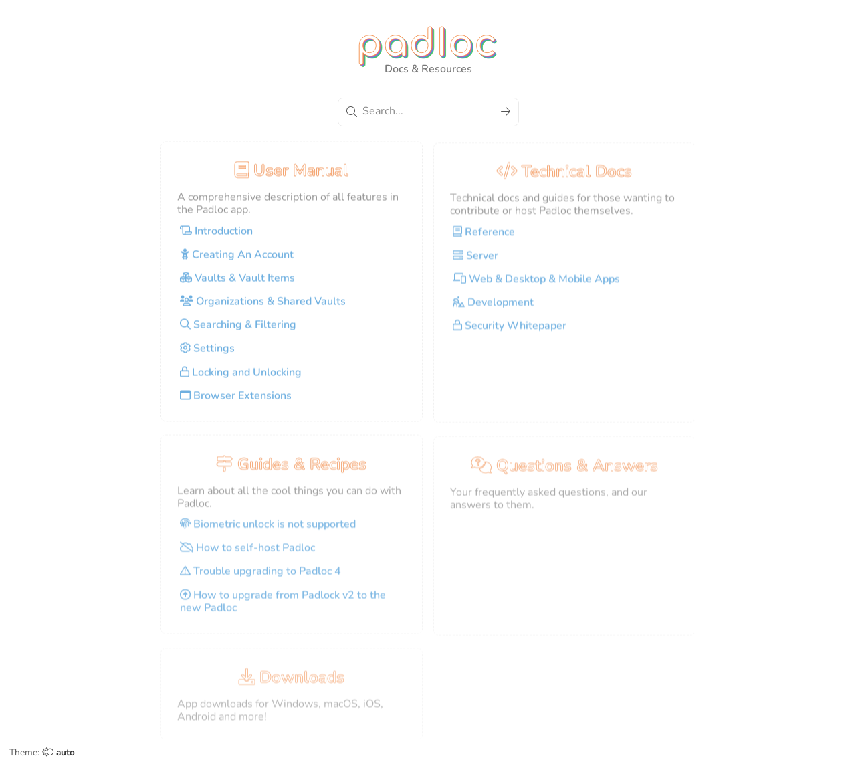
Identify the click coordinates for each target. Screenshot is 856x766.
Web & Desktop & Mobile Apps (536, 283)
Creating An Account (237, 259)
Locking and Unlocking (241, 376)
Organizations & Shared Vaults (263, 305)
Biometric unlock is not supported (268, 529)
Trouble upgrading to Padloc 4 (260, 576)
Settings (207, 353)
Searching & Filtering (238, 329)
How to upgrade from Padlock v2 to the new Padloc (283, 606)
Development (493, 307)
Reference (484, 237)
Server (475, 260)
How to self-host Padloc (247, 553)
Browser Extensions (236, 400)
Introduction (216, 235)
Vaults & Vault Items (237, 282)
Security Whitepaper (509, 330)
